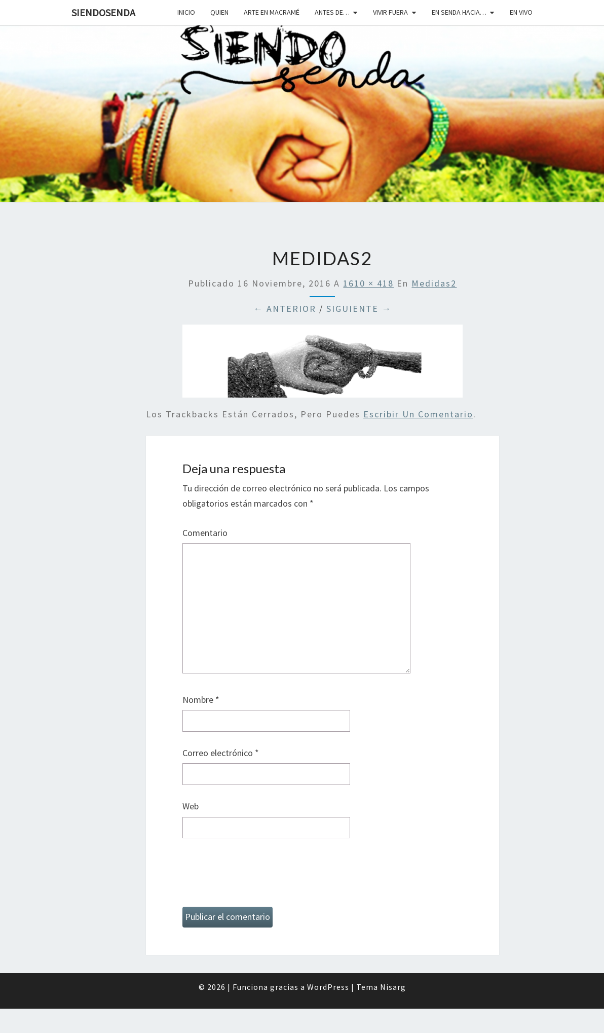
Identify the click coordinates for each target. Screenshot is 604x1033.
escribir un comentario (418, 414)
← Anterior (284, 308)
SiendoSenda (103, 12)
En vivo (521, 12)
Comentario (205, 533)
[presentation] (259, 877)
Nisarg (393, 987)
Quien (219, 12)
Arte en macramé (271, 12)
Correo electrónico (220, 753)
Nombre (200, 699)
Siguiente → (359, 308)
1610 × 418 (368, 283)
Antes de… (332, 12)
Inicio (186, 12)
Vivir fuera (390, 12)
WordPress (328, 987)
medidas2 (434, 283)
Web (190, 806)
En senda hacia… (459, 12)
